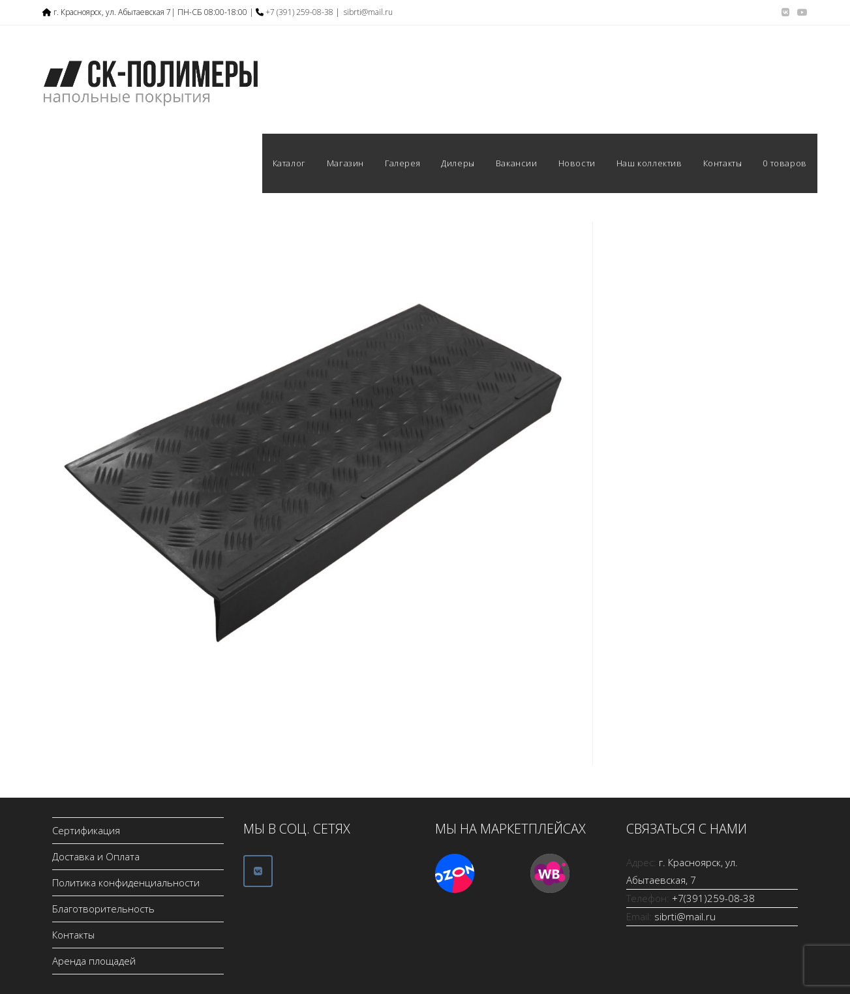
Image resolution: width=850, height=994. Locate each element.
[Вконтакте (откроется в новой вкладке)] (785, 12)
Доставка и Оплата (96, 856)
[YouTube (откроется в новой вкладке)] (800, 12)
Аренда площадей (94, 960)
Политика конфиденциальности (126, 882)
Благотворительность (103, 908)
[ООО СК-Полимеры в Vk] (258, 871)
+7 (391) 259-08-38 (299, 12)
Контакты (73, 934)
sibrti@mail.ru (368, 12)
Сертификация (86, 830)
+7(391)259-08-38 (713, 898)
